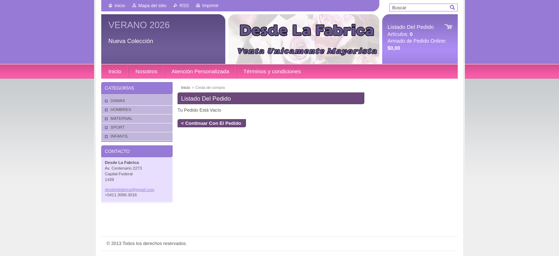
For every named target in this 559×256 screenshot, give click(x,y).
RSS (184, 5)
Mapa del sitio (152, 5)
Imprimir (210, 5)
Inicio (119, 5)
